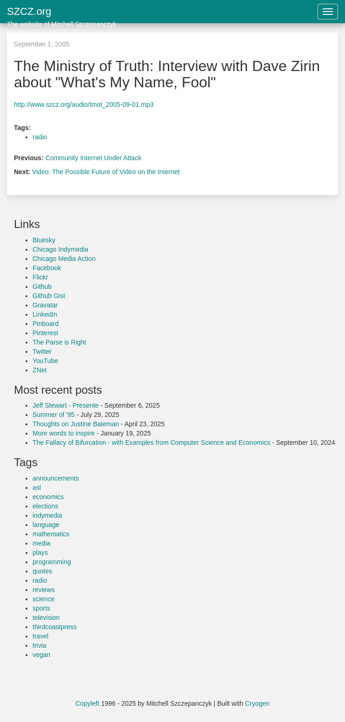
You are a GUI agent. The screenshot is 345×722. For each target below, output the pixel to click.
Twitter (42, 351)
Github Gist (49, 295)
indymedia (47, 515)
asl (37, 487)
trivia (39, 645)
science (43, 599)
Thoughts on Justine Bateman (76, 424)
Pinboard (46, 323)
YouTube (45, 360)
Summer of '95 (54, 414)
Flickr (40, 277)
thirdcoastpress (55, 627)
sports (41, 608)
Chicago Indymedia (60, 249)
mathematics (51, 534)
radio (40, 137)
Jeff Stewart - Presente (66, 405)
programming (52, 562)
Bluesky (44, 240)
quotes (42, 571)
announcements (56, 478)
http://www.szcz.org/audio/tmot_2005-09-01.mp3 (83, 104)
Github (42, 286)
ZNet (39, 370)
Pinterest (45, 333)
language (46, 524)
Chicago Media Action (64, 258)
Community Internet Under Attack (93, 158)
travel (40, 636)
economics (48, 497)
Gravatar (45, 305)
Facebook (47, 268)
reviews (43, 589)
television (46, 617)
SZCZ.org (62, 14)
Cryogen (257, 703)
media (41, 543)
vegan (41, 654)
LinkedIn (45, 314)
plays (40, 552)
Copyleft (87, 703)
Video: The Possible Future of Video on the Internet (106, 172)
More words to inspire (64, 433)
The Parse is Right (59, 342)
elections (45, 506)
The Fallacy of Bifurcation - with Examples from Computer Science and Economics (151, 442)
